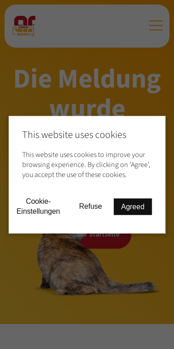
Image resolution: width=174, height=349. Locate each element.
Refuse (90, 206)
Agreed (133, 206)
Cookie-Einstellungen (38, 206)
